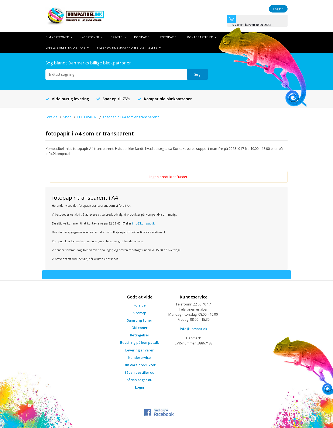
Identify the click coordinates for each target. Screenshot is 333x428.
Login (139, 387)
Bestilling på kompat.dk (139, 342)
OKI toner (139, 327)
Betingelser (139, 334)
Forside (140, 305)
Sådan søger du (139, 379)
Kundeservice (139, 357)
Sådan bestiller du (139, 372)
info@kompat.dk (143, 223)
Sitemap (139, 312)
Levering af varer (139, 349)
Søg (197, 74)
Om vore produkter (139, 364)
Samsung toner (139, 320)
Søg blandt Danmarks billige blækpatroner (88, 62)
